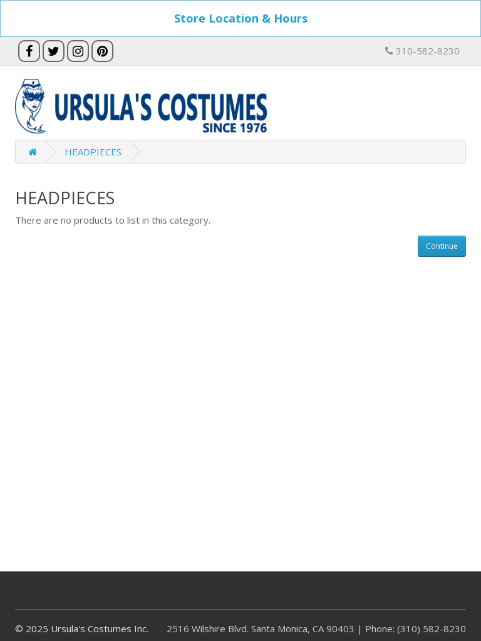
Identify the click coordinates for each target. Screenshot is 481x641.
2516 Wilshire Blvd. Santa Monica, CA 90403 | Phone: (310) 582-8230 (316, 628)
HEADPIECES (93, 151)
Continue (442, 246)
